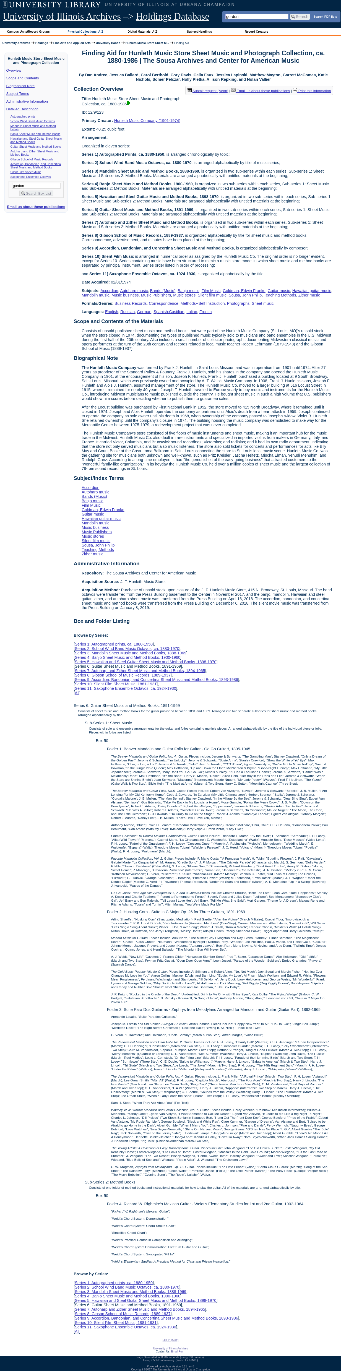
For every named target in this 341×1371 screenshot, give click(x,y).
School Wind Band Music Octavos (33, 121)
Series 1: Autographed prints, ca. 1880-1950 (114, 644)
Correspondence (163, 303)
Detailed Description (22, 109)
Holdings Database (172, 16)
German (144, 311)
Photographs (238, 303)
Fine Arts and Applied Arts (72, 43)
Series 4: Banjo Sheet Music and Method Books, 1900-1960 (127, 657)
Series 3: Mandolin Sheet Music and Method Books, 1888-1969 (130, 653)
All (77, 693)
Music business (125, 295)
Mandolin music (95, 295)
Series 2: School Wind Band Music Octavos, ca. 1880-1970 (127, 648)
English (111, 311)
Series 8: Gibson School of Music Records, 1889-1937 (122, 675)
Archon (166, 1366)
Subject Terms (17, 94)
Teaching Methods (280, 295)
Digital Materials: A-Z (142, 31)
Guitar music (279, 290)
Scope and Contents (22, 78)
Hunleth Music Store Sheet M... (147, 43)
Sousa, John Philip (245, 295)
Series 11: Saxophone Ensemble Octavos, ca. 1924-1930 (125, 688)
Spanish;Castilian (168, 311)
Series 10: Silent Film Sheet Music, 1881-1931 (116, 684)
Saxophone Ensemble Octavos (31, 176)
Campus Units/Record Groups (28, 31)
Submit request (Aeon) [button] (208, 91)
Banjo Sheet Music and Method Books (36, 134)
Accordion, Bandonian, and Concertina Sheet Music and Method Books (36, 165)
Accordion (109, 290)
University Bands (108, 43)
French (205, 311)
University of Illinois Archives (62, 16)
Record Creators (256, 31)
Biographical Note (20, 86)
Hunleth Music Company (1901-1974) (147, 120)
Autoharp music (134, 290)
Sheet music (263, 303)
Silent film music (212, 295)
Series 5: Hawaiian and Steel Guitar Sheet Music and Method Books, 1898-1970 (145, 662)
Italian (191, 311)
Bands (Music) (162, 290)
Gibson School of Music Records (32, 159)
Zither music (309, 295)
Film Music (211, 290)
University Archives (16, 43)
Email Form (178, 1351)
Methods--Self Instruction (203, 303)
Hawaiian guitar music (311, 290)
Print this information (312, 91)
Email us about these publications (36, 207)
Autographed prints (23, 116)
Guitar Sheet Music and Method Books (36, 146)
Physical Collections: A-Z (85, 31)
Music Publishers (156, 295)
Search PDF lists (325, 16)
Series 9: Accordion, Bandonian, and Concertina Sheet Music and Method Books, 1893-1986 (156, 679)
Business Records (130, 303)
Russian (127, 311)
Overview (13, 70)
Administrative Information (27, 101)
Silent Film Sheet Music (26, 172)
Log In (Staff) (171, 1339)
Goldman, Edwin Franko (244, 290)
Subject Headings (199, 31)
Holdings (41, 43)
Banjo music (188, 290)
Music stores (184, 295)
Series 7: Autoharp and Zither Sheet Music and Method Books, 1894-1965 (140, 670)
